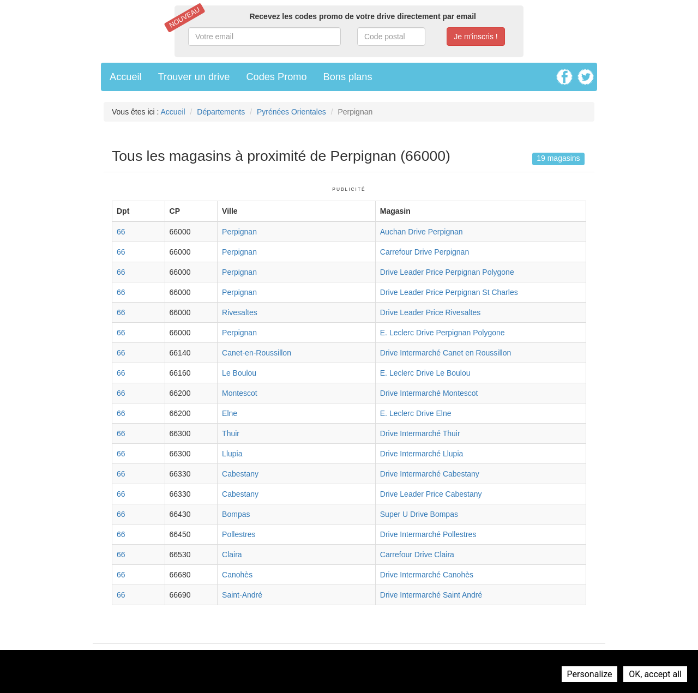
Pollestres (238, 534)
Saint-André (242, 594)
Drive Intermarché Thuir (420, 433)
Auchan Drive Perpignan (421, 231)
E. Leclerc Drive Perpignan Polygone (442, 332)
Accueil (126, 76)
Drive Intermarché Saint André (431, 594)
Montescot (239, 393)
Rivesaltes (239, 312)
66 (121, 231)
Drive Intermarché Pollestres (428, 534)
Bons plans (347, 76)
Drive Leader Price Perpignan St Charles (449, 292)
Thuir (230, 433)
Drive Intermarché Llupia (422, 453)
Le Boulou (239, 373)
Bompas (236, 514)
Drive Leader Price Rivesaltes (430, 312)
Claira (232, 554)
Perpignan (239, 231)
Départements (221, 111)
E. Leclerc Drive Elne (416, 413)
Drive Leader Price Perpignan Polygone (447, 272)
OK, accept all (655, 674)
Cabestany (240, 473)
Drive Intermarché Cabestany (429, 473)
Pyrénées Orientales (291, 111)
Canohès (237, 574)
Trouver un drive (194, 76)
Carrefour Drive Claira (417, 554)
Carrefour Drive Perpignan (424, 252)
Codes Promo (276, 76)
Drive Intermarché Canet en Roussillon (445, 352)
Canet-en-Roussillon (256, 352)
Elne (229, 413)
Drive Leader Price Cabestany (431, 494)
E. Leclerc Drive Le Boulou (425, 373)
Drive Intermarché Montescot (429, 393)
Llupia (232, 453)
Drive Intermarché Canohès (426, 574)
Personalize (589, 674)
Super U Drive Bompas (419, 514)
